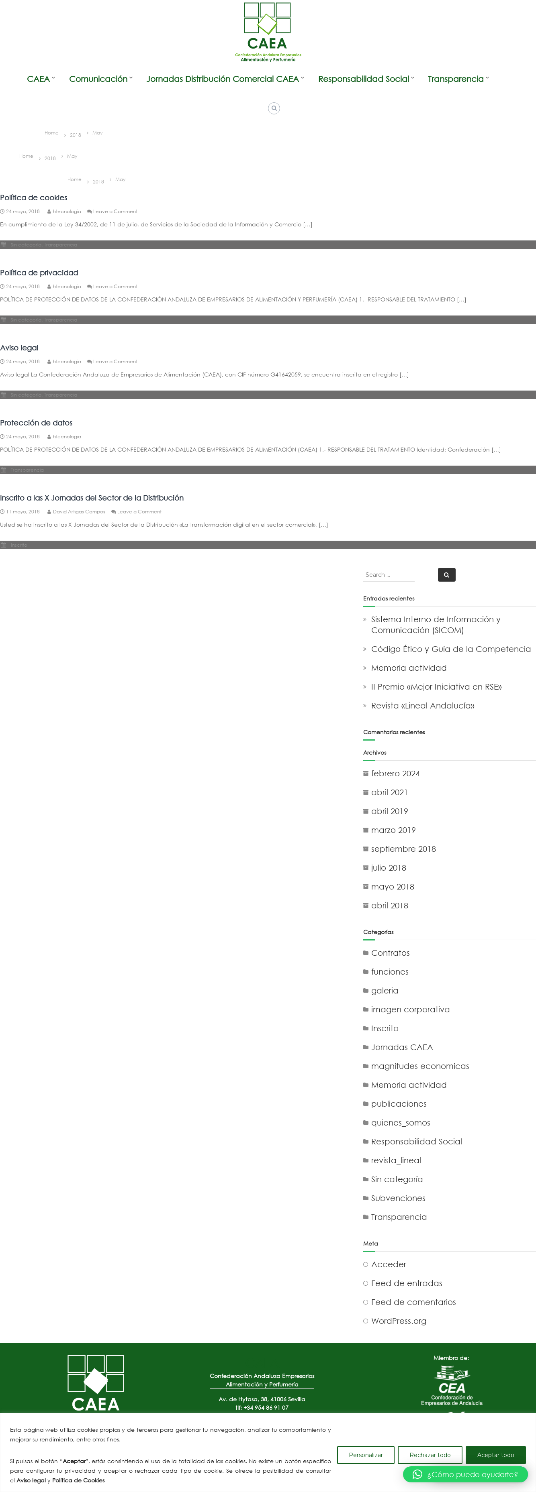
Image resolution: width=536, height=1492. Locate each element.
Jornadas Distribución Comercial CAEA (222, 78)
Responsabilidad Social (363, 78)
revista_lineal (396, 1160)
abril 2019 (389, 811)
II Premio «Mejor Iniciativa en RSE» (436, 686)
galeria (385, 990)
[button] (465, 1474)
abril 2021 (389, 792)
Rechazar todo (430, 1455)
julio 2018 (388, 867)
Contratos (390, 952)
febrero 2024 (395, 773)
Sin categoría (26, 244)
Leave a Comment (115, 211)
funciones (390, 971)
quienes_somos (400, 1122)
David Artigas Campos (79, 511)
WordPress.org (398, 1320)
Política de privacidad (39, 272)
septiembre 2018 (403, 848)
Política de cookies (33, 197)
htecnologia (67, 211)
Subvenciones (398, 1198)
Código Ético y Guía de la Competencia (451, 648)
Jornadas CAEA (402, 1047)
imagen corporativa (410, 1009)
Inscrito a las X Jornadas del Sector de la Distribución (92, 497)
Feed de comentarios (413, 1302)
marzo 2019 (393, 830)
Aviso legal (19, 347)
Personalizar (366, 1455)
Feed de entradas (406, 1283)
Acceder (388, 1264)
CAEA (38, 78)
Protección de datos (36, 422)
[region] (268, 1452)
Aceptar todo (495, 1455)
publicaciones (399, 1103)
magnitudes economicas (420, 1066)
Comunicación (98, 78)
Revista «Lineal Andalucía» (423, 705)
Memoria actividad (409, 667)
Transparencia (456, 78)
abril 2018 (389, 905)
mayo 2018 (392, 886)
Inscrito (19, 544)
